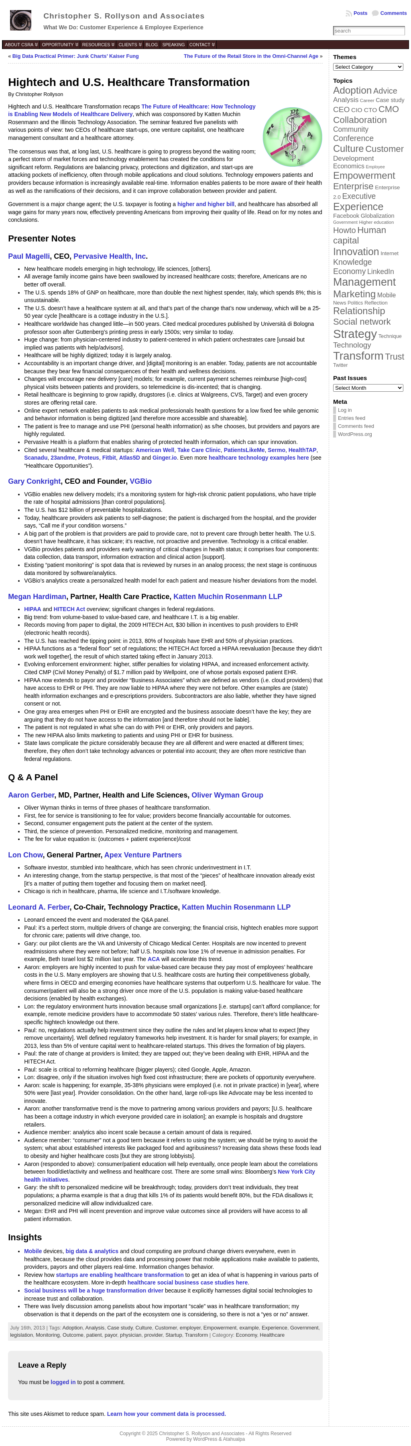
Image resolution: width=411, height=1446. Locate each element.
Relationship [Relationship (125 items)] (359, 311)
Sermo (276, 450)
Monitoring (48, 1335)
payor (111, 1335)
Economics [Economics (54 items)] (348, 166)
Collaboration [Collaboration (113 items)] (360, 120)
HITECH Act (69, 609)
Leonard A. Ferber (38, 907)
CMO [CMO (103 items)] (388, 109)
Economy (246, 1335)
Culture (143, 1328)
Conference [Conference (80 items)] (353, 138)
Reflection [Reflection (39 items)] (376, 303)
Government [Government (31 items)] (345, 222)
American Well (155, 450)
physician (130, 1335)
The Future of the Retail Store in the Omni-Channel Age (251, 56)
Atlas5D (129, 457)
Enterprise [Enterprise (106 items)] (353, 186)
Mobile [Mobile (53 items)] (386, 295)
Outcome (73, 1335)
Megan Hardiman (37, 597)
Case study (119, 1328)
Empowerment (220, 1328)
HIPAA (32, 609)
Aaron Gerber (31, 795)
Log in (345, 410)
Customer (166, 1328)
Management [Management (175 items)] (364, 282)
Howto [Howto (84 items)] (344, 230)
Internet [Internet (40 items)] (389, 253)
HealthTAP (303, 450)
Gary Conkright (34, 481)
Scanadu (35, 457)
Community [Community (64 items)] (350, 129)
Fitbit (109, 457)
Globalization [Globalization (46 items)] (378, 216)
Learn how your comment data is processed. (166, 1414)
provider (153, 1335)
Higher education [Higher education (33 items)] (376, 222)
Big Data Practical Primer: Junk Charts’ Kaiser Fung (75, 56)
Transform (196, 1335)
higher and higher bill (205, 204)
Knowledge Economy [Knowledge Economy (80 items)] (352, 267)
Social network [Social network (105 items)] (362, 322)
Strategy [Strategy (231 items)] (355, 333)
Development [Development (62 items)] (353, 158)
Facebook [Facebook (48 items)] (346, 216)
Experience (274, 1328)
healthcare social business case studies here (188, 1282)
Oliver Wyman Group (227, 795)
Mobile (33, 1251)
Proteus (88, 457)
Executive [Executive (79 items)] (359, 196)
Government (304, 1328)
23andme (63, 457)
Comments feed (356, 426)
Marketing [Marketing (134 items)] (354, 293)
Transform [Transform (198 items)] (358, 356)
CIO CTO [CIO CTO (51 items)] (364, 109)
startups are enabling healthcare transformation (120, 1275)
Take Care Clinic (199, 450)
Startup (173, 1335)
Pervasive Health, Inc (109, 256)
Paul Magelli (29, 256)
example (248, 1328)
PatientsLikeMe (244, 450)
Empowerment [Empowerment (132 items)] (364, 175)
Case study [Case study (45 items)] (390, 100)
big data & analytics (92, 1251)
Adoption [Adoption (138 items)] (352, 90)
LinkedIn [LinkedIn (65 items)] (380, 272)
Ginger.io (165, 457)
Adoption (73, 1328)
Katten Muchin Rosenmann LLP (227, 597)
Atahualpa (234, 1439)
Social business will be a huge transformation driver (93, 1290)
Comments (393, 13)
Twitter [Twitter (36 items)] (340, 365)
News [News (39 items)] (339, 303)
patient (94, 1335)
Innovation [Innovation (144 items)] (356, 251)
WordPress (205, 1439)
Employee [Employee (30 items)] (375, 166)
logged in (63, 1382)
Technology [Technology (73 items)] (352, 345)
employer (190, 1328)
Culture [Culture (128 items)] (348, 148)
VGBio (141, 481)
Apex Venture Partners (143, 855)
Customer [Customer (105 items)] (384, 149)
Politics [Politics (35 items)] (355, 303)
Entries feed (351, 418)
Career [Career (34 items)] (367, 100)
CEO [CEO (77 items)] (341, 109)
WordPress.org (355, 434)
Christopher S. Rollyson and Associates (124, 16)
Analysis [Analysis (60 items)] (345, 100)
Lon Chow (25, 855)
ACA (154, 959)
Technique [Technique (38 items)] (390, 336)
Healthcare (272, 1335)
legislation (21, 1335)
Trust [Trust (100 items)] (394, 357)
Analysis (95, 1328)
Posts (361, 13)
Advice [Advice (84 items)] (385, 90)
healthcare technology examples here (259, 457)
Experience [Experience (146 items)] (358, 206)
